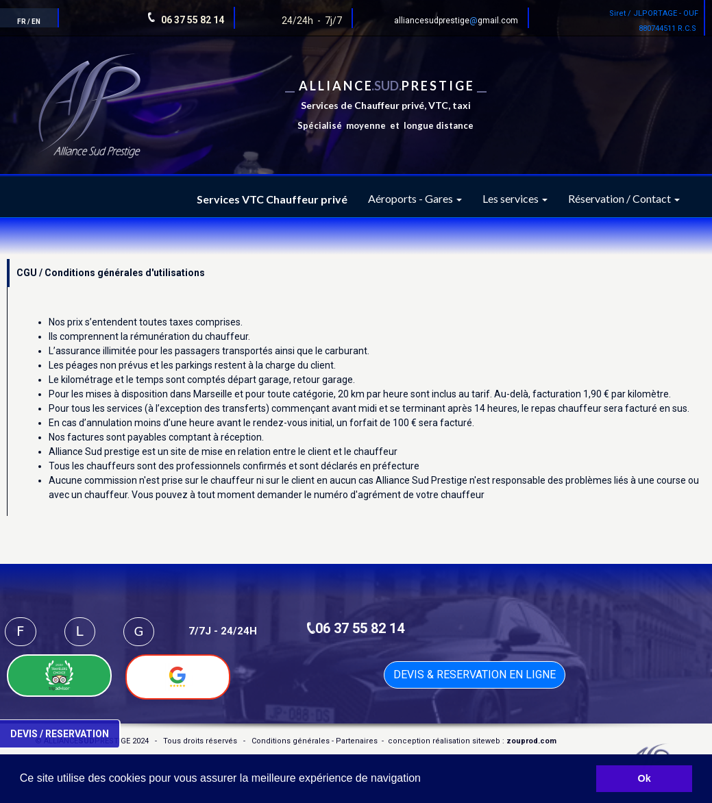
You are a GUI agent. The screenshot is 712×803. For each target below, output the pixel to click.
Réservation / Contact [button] (624, 198)
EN (36, 21)
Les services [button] (515, 198)
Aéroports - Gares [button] (415, 198)
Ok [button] (644, 778)
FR (21, 21)
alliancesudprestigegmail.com (456, 20)
